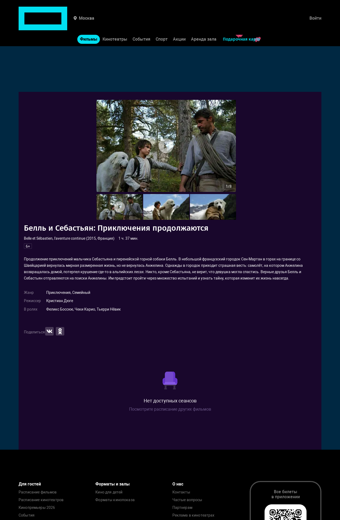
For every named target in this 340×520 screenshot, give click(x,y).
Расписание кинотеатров (41, 500)
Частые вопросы (187, 500)
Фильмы (88, 23)
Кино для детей (108, 492)
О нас (177, 484)
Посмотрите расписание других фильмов (170, 409)
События (141, 23)
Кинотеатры (115, 23)
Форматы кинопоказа (115, 500)
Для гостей (30, 484)
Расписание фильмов (38, 492)
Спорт (162, 23)
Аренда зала (203, 23)
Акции (179, 23)
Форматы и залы (112, 484)
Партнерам (182, 508)
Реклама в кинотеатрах (193, 515)
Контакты (181, 492)
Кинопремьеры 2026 (37, 508)
